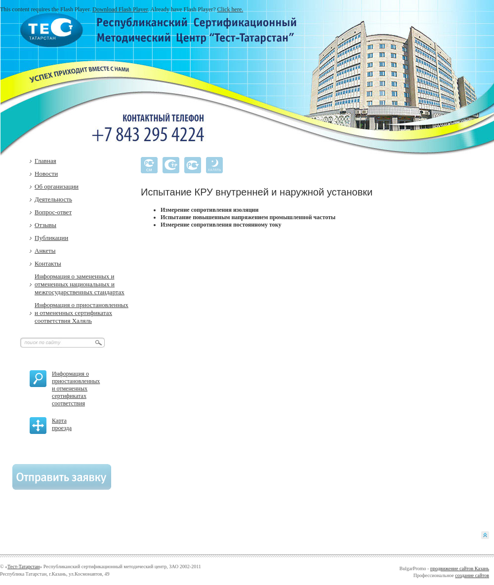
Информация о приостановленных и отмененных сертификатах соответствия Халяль (81, 312)
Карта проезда (62, 424)
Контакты (48, 263)
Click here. (230, 9)
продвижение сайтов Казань (459, 568)
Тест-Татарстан (23, 566)
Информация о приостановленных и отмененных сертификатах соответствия (76, 388)
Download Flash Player (120, 9)
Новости (46, 173)
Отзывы (45, 225)
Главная (45, 160)
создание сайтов (472, 575)
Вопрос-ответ (53, 212)
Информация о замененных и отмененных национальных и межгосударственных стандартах (79, 284)
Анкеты (45, 250)
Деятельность (53, 199)
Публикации (51, 237)
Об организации (57, 186)
